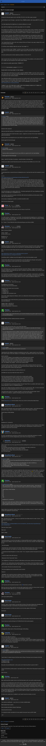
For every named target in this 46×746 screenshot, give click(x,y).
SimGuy (7, 280)
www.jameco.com (8, 400)
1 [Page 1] (25, 92)
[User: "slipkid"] (2, 13)
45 (42, 92)
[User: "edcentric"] (2, 441)
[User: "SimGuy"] (2, 281)
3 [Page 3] (29, 92)
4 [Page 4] (31, 92)
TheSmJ (7, 213)
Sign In (2, 721)
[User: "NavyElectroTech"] (2, 405)
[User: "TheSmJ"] (2, 214)
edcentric (8, 440)
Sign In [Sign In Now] (2, 728)
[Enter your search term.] (23, 7)
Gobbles (7, 431)
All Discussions (4, 733)
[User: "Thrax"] (2, 206)
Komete (7, 96)
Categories (3, 732)
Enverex (7, 226)
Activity (2, 735)
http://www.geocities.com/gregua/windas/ (10, 82)
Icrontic (23, 1)
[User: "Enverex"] (2, 227)
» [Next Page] (44, 92)
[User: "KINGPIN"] (2, 633)
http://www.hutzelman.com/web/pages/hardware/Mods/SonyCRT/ (15, 177)
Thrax (6, 205)
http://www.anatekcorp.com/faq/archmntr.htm (11, 254)
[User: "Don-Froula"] (2, 537)
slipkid (7, 13)
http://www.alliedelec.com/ (7, 659)
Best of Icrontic (4, 737)
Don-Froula (8, 536)
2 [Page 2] (27, 92)
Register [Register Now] (8, 728)
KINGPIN (7, 633)
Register (6, 721)
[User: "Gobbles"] (2, 432)
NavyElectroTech (10, 404)
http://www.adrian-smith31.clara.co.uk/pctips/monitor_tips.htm (14, 253)
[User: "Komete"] (2, 97)
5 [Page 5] (33, 92)
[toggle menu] (1, 1)
